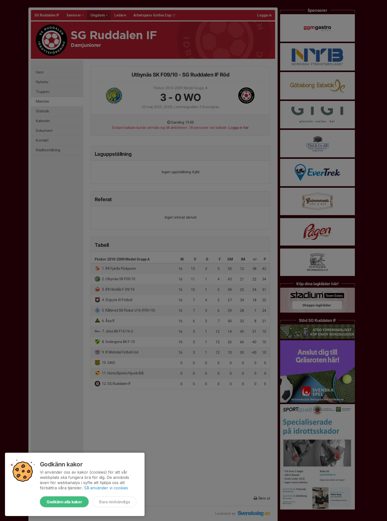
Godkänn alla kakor (64, 501)
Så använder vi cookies (106, 487)
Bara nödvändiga (114, 501)
